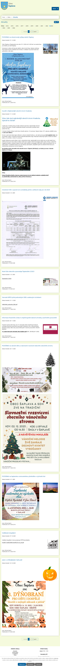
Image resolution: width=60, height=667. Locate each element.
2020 (37, 26)
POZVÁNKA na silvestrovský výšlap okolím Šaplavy (18, 37)
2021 (42, 26)
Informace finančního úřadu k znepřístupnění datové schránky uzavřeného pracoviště (29, 318)
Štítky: (2, 25)
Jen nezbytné (30, 664)
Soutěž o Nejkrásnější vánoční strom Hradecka (17, 111)
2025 (9, 28)
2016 (17, 26)
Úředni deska (15, 652)
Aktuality (15, 651)
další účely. (56, 658)
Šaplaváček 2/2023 (6, 278)
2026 (14, 28)
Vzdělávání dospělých (9, 533)
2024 (4, 28)
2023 (52, 26)
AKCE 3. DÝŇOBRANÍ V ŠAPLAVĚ (12, 560)
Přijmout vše (22, 664)
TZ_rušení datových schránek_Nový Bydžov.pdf (14, 331)
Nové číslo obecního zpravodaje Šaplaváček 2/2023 (18, 271)
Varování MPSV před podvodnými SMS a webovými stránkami (21, 297)
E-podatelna (15, 653)
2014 (7, 26)
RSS (56, 22)
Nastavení (38, 664)
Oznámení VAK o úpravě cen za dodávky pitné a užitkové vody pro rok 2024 (26, 190)
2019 (32, 26)
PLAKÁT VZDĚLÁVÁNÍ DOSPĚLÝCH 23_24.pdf (13, 542)
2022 (47, 26)
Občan (9, 17)
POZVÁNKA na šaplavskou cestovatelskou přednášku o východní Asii (23, 476)
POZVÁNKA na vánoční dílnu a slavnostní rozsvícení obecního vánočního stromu (27, 346)
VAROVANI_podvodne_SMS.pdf (9, 304)
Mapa (15, 655)
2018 (27, 26)
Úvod (3, 17)
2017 (22, 26)
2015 (12, 26)
